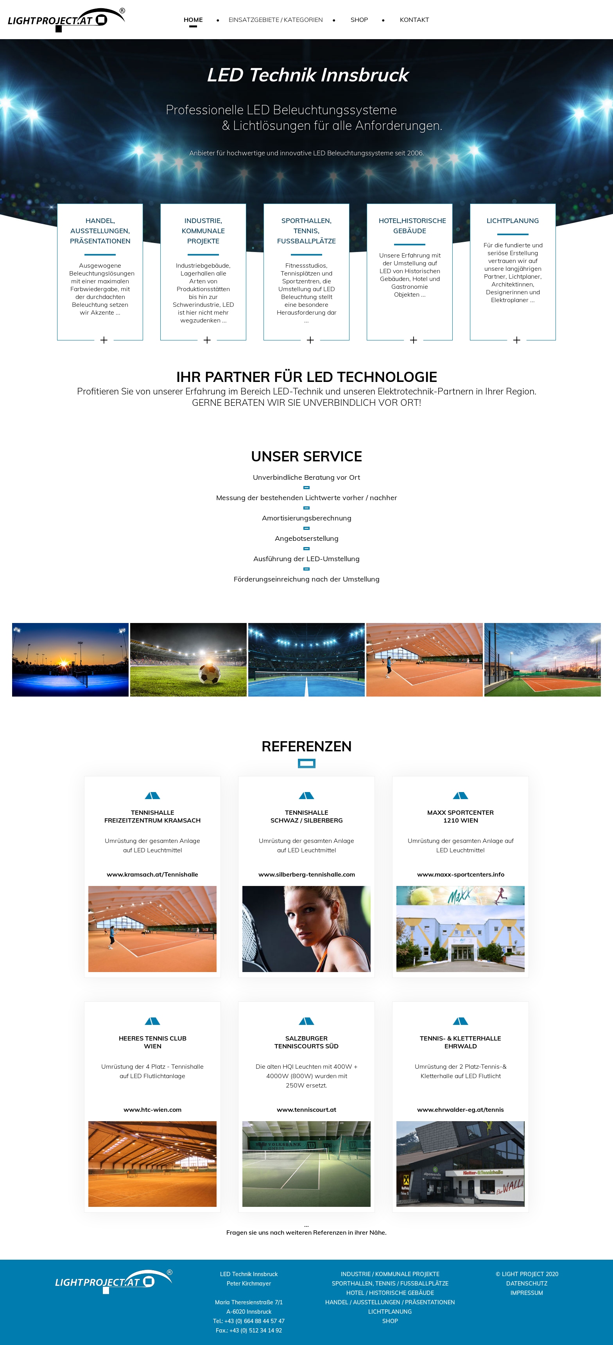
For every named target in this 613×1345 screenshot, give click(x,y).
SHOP (359, 19)
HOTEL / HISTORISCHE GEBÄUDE (390, 1292)
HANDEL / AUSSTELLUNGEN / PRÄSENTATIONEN (390, 1302)
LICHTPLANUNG (390, 1311)
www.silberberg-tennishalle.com (306, 874)
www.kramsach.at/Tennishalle (152, 874)
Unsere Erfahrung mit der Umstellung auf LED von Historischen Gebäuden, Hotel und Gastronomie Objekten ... (412, 257)
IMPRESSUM (527, 1292)
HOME (193, 19)
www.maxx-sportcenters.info (460, 874)
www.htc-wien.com (152, 1109)
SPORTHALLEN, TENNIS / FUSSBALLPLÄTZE (390, 1283)
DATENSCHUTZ (526, 1283)
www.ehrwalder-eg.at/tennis (460, 1109)
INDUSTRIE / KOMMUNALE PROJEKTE (390, 1274)
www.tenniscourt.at (306, 1109)
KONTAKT (414, 19)
